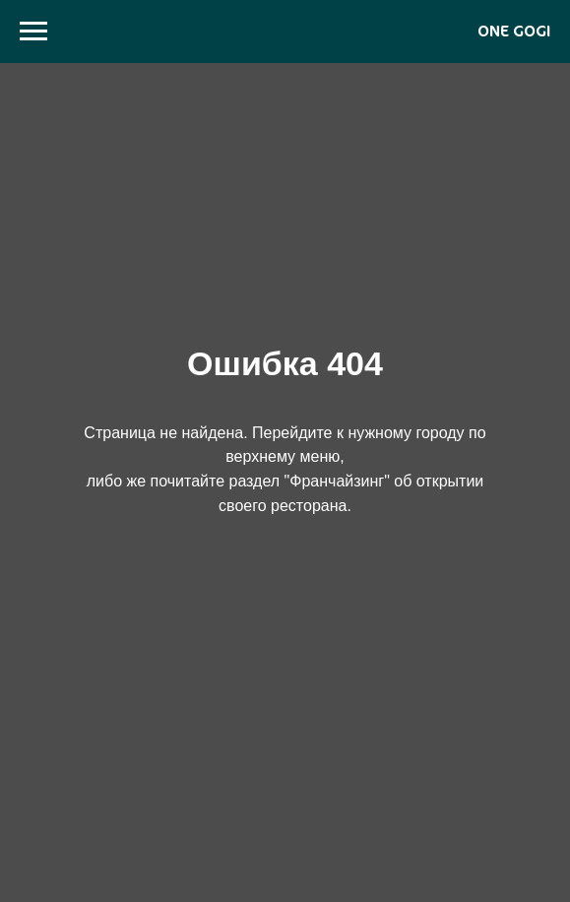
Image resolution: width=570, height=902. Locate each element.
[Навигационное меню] (33, 31)
